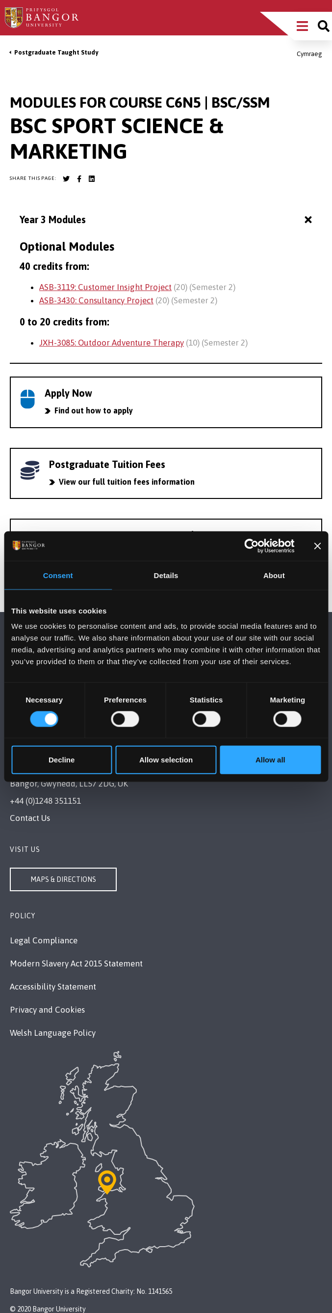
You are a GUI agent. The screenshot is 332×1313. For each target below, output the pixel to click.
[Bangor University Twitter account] (66, 179)
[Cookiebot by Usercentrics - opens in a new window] (252, 545)
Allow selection (166, 760)
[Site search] (323, 26)
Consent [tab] (58, 575)
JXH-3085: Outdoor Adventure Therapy (111, 343)
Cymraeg (309, 54)
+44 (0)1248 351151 (45, 801)
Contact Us (30, 818)
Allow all (270, 760)
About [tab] (274, 575)
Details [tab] (166, 575)
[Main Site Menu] (302, 26)
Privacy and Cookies (47, 1010)
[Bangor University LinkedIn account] (92, 179)
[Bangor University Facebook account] (79, 179)
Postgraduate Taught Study (56, 52)
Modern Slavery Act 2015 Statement (76, 963)
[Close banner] (317, 545)
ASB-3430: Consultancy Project (96, 300)
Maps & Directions (63, 879)
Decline (62, 760)
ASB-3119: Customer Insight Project (105, 287)
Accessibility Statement (53, 987)
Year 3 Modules (167, 220)
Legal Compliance (43, 940)
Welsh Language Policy (53, 1033)
